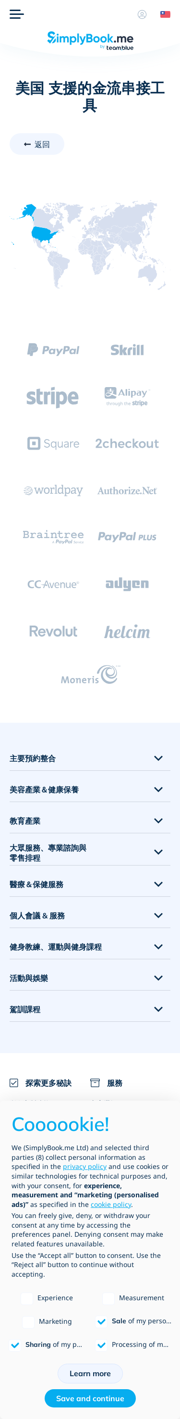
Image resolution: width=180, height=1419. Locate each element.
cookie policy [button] (111, 1204)
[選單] (17, 14)
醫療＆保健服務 (36, 884)
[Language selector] (161, 14)
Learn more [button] (90, 1373)
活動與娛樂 (29, 978)
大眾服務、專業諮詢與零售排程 (48, 853)
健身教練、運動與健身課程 (56, 947)
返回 (42, 144)
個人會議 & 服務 (37, 915)
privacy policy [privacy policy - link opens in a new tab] (85, 1166)
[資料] (142, 14)
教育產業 (25, 821)
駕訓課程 (25, 1009)
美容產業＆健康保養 (44, 789)
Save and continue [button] (90, 1398)
